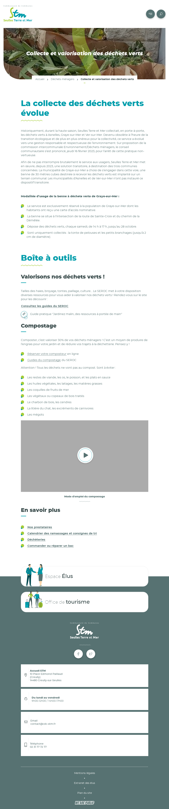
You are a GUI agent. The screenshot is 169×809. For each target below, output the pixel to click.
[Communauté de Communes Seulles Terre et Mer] (18, 14)
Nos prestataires (39, 527)
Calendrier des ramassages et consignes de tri (62, 533)
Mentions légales (84, 773)
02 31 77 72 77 (38, 747)
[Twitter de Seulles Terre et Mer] (90, 653)
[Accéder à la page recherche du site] (161, 14)
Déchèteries (36, 539)
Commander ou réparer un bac (50, 545)
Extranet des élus (84, 783)
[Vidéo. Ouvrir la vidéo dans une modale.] (84, 456)
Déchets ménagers (62, 79)
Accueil (39, 79)
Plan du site (84, 793)
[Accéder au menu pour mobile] (150, 14)
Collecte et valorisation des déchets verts (107, 79)
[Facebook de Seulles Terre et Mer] (78, 653)
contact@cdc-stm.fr (43, 724)
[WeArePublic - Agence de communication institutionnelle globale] (84, 803)
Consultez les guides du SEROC (44, 306)
